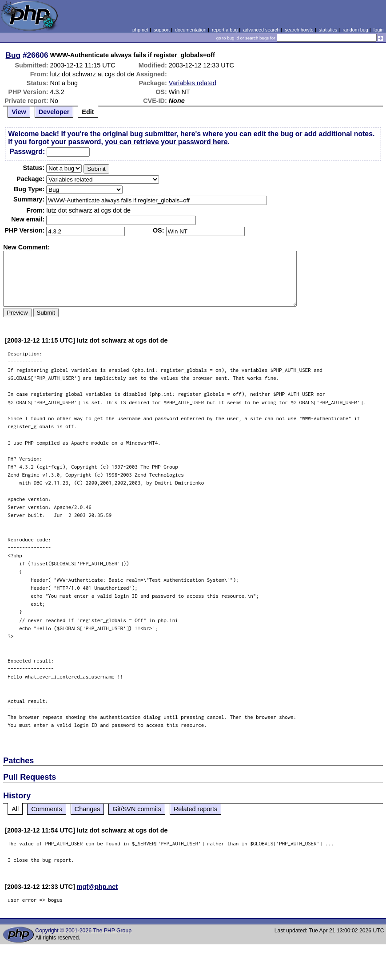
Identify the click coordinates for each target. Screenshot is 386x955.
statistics (328, 29)
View (19, 111)
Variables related (192, 83)
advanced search (261, 29)
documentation (191, 29)
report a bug (225, 29)
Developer (54, 111)
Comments (46, 809)
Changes (87, 809)
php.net (140, 29)
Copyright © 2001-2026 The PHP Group (83, 930)
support (162, 29)
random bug (355, 29)
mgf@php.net (97, 886)
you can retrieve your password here (166, 142)
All (15, 809)
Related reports (195, 809)
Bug (13, 55)
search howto (299, 29)
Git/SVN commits (136, 809)
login (379, 29)
